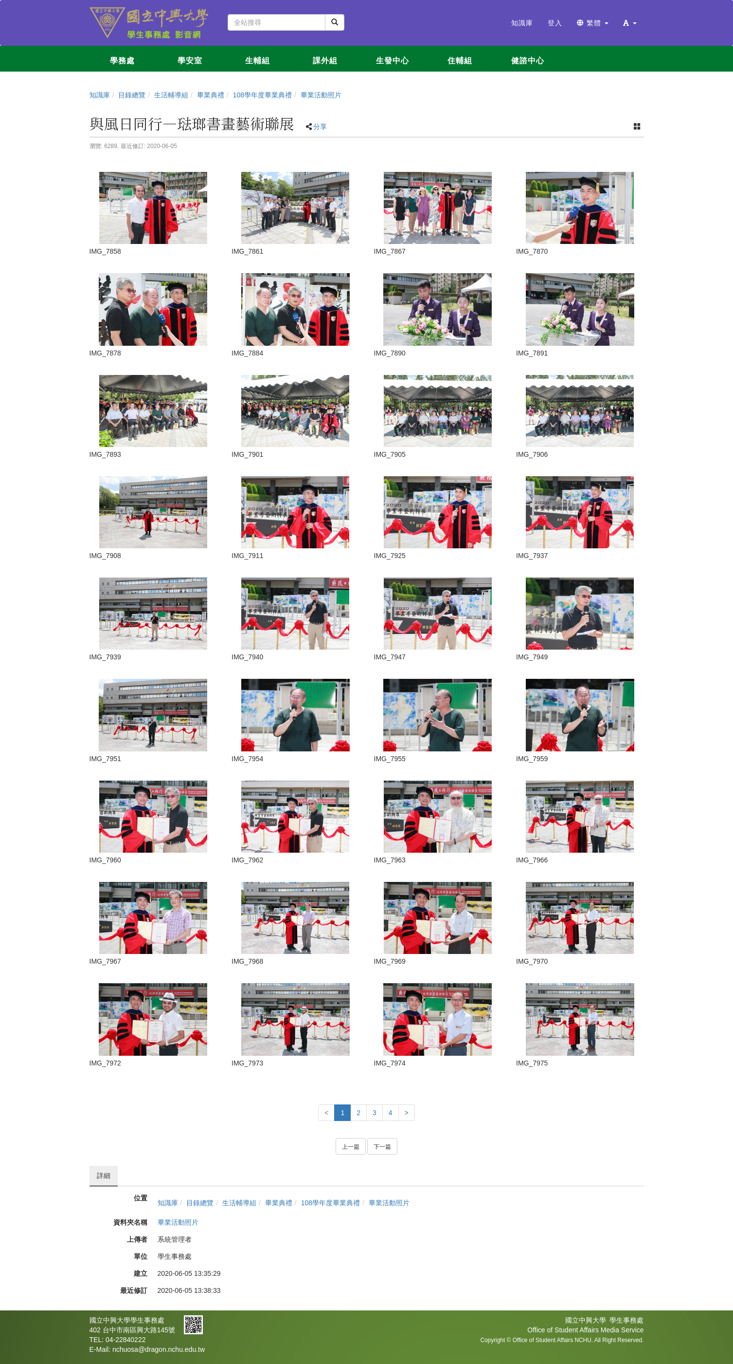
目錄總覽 (131, 95)
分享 (320, 127)
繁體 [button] (592, 23)
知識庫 (99, 95)
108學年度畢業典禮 (262, 95)
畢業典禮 (210, 95)
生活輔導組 (171, 95)
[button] (630, 23)
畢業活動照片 (321, 95)
